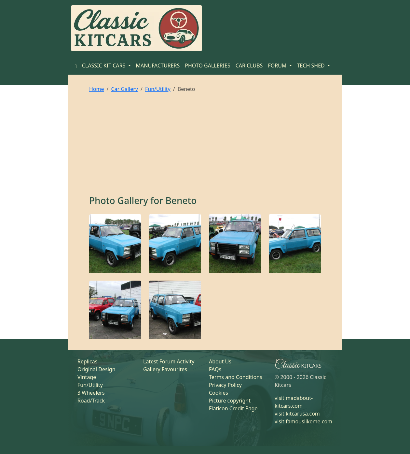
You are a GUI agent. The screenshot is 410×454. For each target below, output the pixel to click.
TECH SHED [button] (311, 65)
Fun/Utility (158, 89)
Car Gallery (124, 89)
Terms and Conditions (235, 377)
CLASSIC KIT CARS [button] (104, 65)
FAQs (215, 369)
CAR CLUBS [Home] (249, 65)
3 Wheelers (91, 392)
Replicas (87, 361)
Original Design (96, 369)
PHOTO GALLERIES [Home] (207, 65)
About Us (220, 361)
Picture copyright (230, 400)
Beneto (181, 200)
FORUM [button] (278, 65)
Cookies (218, 392)
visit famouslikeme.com (303, 421)
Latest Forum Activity (168, 361)
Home (96, 89)
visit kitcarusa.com (297, 413)
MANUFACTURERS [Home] (158, 65)
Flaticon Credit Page (233, 408)
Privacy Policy (225, 384)
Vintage (86, 377)
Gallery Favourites (165, 369)
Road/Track (91, 400)
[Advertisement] (205, 146)
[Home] (75, 65)
